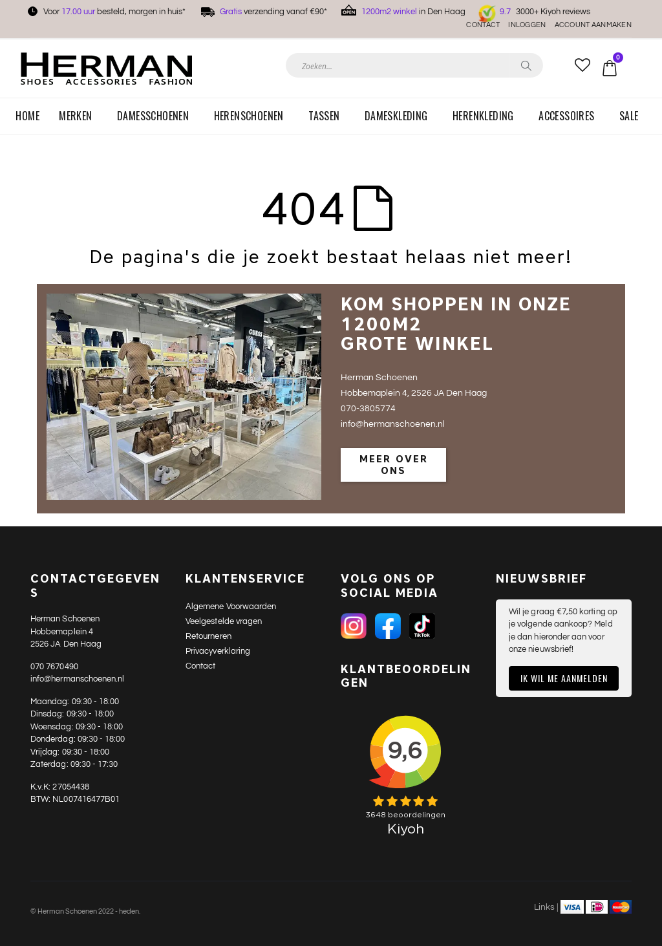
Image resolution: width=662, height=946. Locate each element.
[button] (582, 66)
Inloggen (527, 24)
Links (544, 907)
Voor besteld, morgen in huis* (114, 11)
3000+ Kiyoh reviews (545, 11)
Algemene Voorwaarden (231, 606)
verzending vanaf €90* (273, 11)
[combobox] (414, 65)
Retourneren (208, 636)
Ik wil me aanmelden (564, 678)
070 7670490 (54, 666)
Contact (483, 24)
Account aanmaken (593, 24)
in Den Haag (413, 11)
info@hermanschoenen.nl (77, 678)
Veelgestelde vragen (224, 621)
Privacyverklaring (218, 651)
